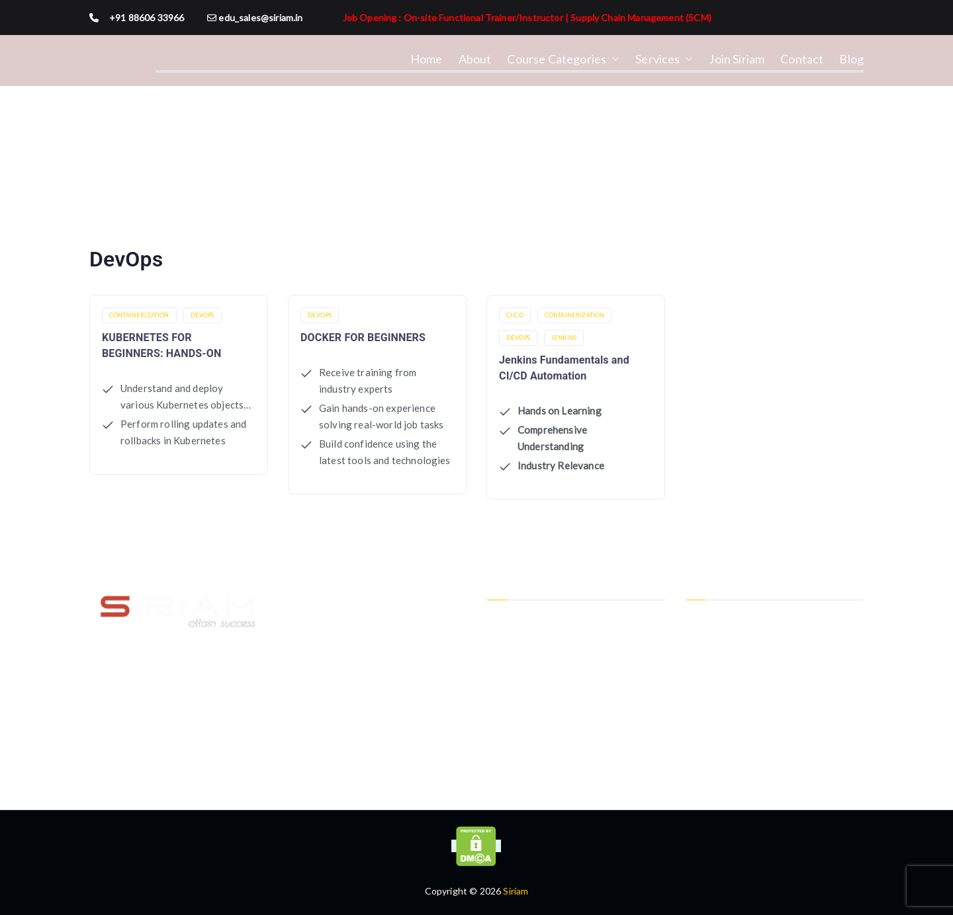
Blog (851, 59)
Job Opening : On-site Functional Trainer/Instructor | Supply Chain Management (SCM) (527, 17)
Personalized (713, 684)
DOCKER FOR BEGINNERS (363, 337)
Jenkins (563, 337)
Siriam (515, 890)
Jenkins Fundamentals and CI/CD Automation (564, 368)
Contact (801, 59)
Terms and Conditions (533, 641)
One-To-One (714, 662)
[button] (612, 58)
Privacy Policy (516, 619)
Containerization (139, 315)
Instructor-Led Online (733, 641)
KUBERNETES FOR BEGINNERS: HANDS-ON (161, 345)
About (475, 59)
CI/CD (514, 315)
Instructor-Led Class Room (743, 619)
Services (664, 58)
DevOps (202, 315)
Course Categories (563, 58)
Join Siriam (736, 59)
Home (426, 59)
